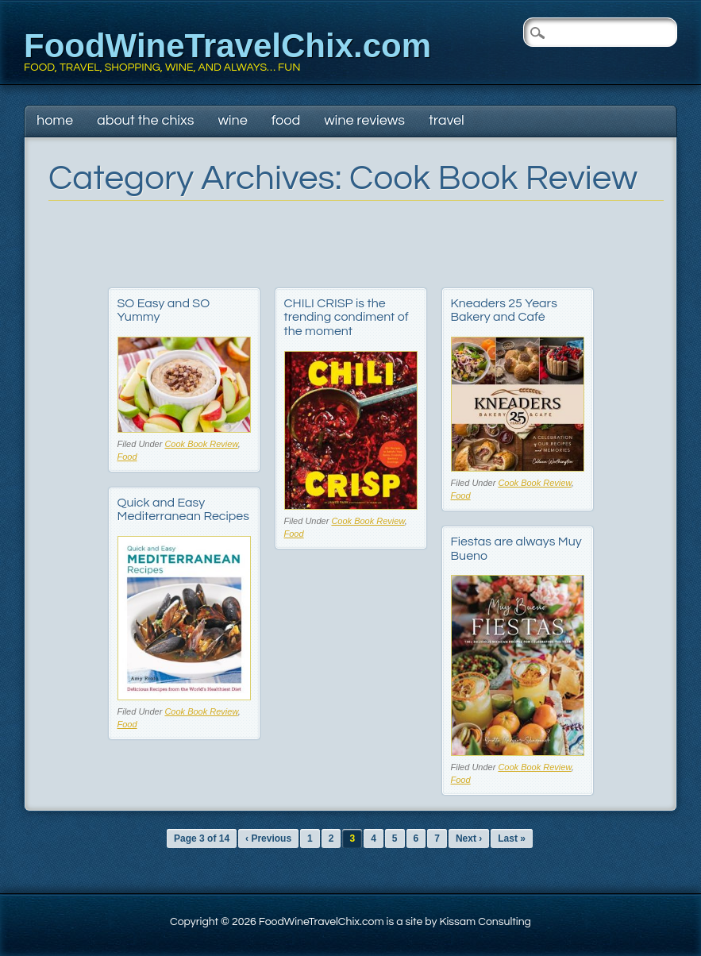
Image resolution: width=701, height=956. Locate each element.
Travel (446, 120)
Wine (232, 120)
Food (286, 120)
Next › (469, 838)
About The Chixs (145, 120)
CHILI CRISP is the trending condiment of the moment (346, 317)
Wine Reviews (364, 120)
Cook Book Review (200, 444)
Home (55, 120)
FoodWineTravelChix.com (227, 45)
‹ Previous (268, 838)
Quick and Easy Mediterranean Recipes (183, 509)
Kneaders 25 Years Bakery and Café (504, 310)
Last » (512, 838)
